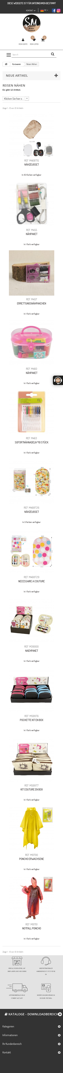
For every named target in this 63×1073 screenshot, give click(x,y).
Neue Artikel (17, 75)
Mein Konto (23, 44)
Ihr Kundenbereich (12, 1043)
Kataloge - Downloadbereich (31, 1014)
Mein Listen (34, 44)
